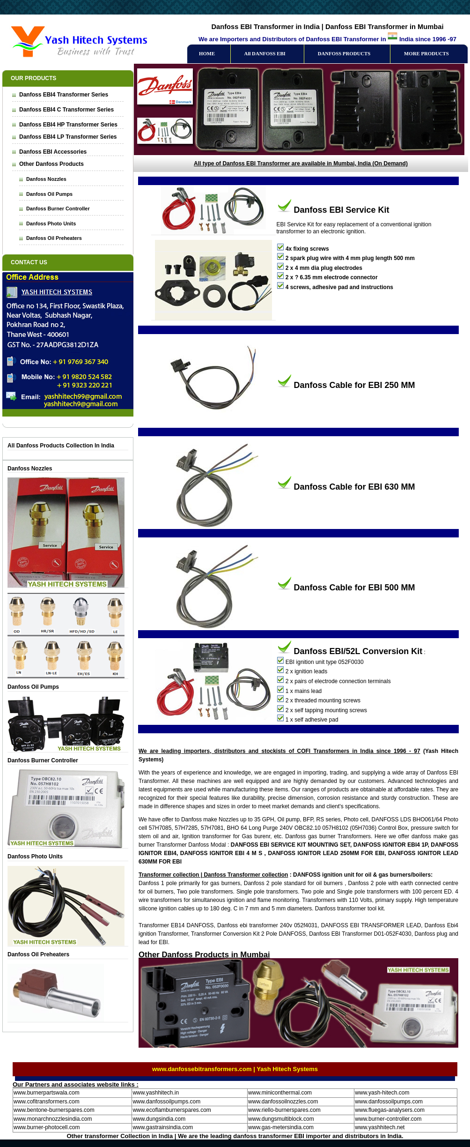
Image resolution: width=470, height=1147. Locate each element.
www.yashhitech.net (379, 1127)
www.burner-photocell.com (47, 1127)
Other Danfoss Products (51, 164)
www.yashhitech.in (155, 1092)
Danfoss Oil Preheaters (54, 238)
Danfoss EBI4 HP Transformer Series (68, 124)
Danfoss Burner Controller (58, 208)
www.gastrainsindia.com (162, 1127)
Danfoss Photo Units (51, 223)
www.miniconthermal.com (280, 1092)
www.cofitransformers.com (47, 1101)
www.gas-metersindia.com (281, 1127)
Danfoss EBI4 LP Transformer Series (68, 137)
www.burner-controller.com (388, 1119)
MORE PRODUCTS (426, 53)
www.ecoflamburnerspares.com (171, 1110)
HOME (207, 53)
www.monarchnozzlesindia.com (53, 1119)
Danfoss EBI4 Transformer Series (63, 94)
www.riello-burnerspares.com (284, 1110)
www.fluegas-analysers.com (390, 1110)
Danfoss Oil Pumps (49, 194)
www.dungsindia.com (158, 1119)
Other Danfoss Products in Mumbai (204, 954)
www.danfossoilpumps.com (166, 1101)
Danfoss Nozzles (46, 179)
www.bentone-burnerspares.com (54, 1110)
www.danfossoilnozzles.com (283, 1101)
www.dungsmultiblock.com (281, 1119)
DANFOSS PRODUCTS (344, 53)
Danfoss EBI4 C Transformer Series (66, 109)
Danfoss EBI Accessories (53, 152)
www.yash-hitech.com (382, 1092)
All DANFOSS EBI (265, 53)
